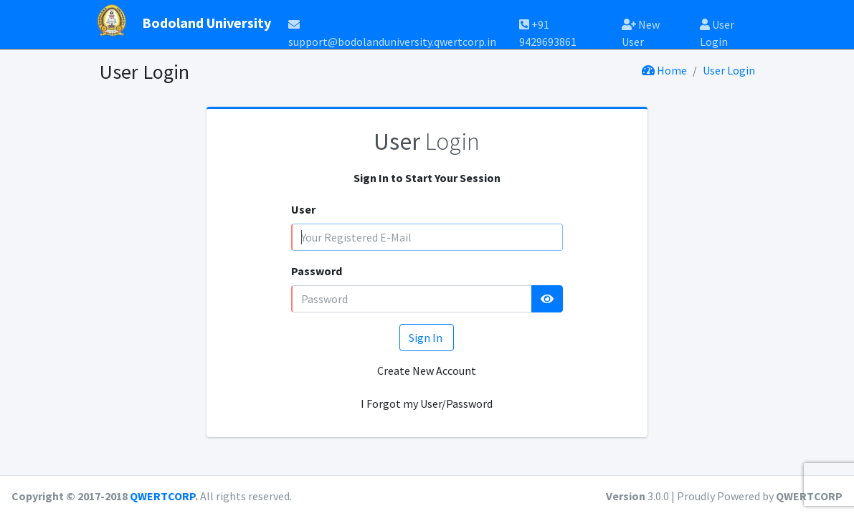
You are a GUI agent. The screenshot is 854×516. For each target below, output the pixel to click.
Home (664, 70)
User (303, 209)
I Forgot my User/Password (427, 403)
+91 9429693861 (548, 28)
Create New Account (426, 370)
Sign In (427, 337)
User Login (717, 28)
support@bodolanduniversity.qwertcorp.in (392, 29)
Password (316, 271)
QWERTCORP (162, 496)
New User (641, 28)
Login (427, 141)
